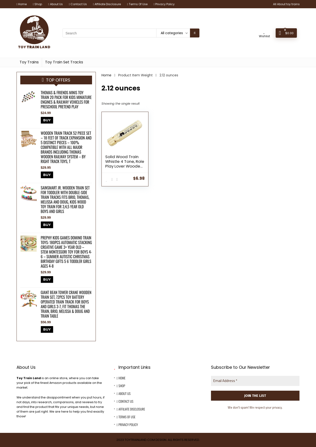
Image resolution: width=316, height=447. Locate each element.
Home (22, 4)
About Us (55, 4)
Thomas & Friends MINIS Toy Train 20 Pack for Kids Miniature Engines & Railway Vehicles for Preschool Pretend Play (66, 100)
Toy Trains (29, 62)
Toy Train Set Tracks (64, 62)
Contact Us (78, 4)
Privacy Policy (164, 4)
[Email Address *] (255, 381)
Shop (37, 4)
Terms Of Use (137, 4)
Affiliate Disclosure (107, 4)
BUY (47, 120)
